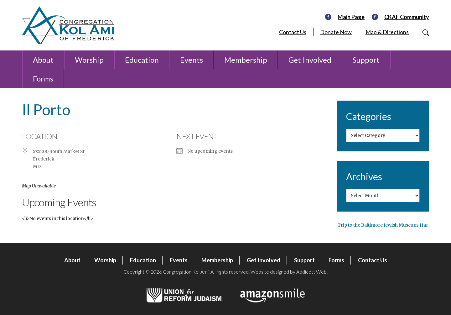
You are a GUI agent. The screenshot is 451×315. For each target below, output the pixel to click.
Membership (245, 59)
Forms (43, 78)
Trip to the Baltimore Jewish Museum (377, 225)
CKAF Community (406, 16)
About (43, 59)
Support (366, 59)
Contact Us (292, 32)
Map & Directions (387, 32)
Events (191, 59)
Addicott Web (311, 272)
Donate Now (336, 32)
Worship (89, 59)
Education (142, 59)
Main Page (351, 16)
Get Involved (309, 59)
